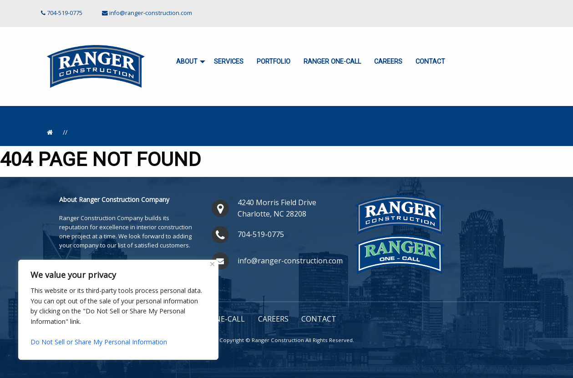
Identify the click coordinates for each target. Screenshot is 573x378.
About (187, 62)
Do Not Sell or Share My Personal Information (98, 342)
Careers (388, 62)
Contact (430, 62)
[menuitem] (189, 62)
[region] (118, 310)
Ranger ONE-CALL (332, 62)
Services (228, 62)
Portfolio (273, 62)
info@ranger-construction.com (150, 13)
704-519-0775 (261, 234)
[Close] (212, 264)
